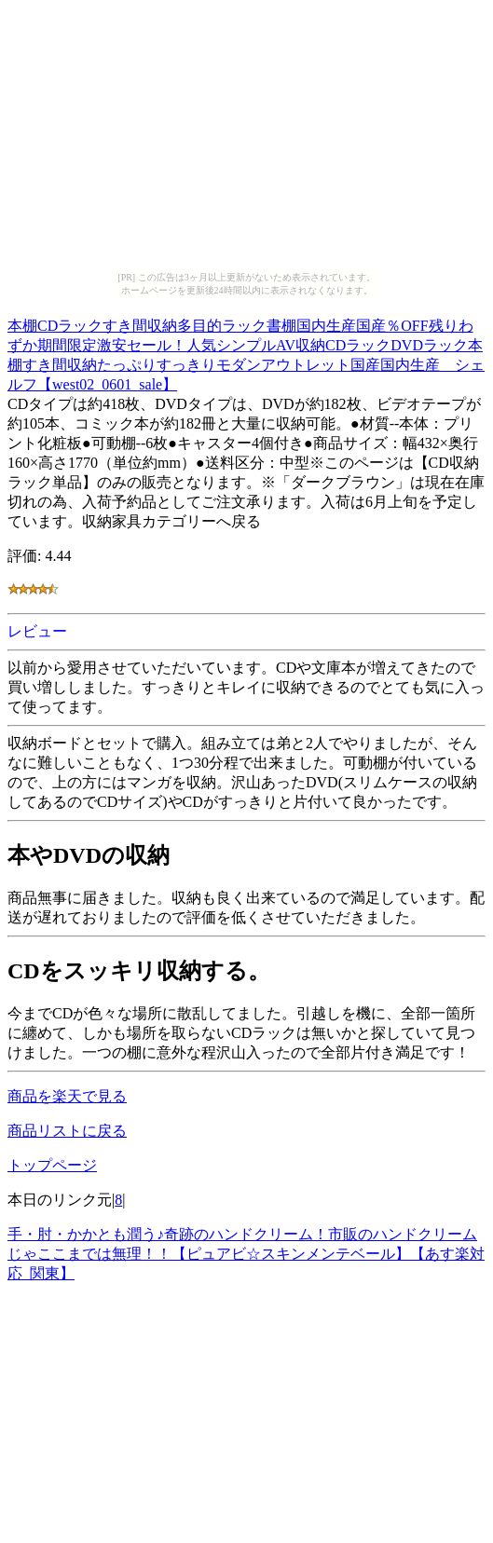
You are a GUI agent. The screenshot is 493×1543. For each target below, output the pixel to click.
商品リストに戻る (67, 1131)
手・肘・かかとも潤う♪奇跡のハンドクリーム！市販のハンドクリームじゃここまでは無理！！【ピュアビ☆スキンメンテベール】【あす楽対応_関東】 (246, 1253)
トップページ (52, 1165)
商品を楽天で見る (67, 1096)
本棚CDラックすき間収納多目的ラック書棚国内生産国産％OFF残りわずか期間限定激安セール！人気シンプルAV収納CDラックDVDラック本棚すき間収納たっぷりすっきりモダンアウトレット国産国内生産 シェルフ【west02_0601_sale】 (246, 352)
